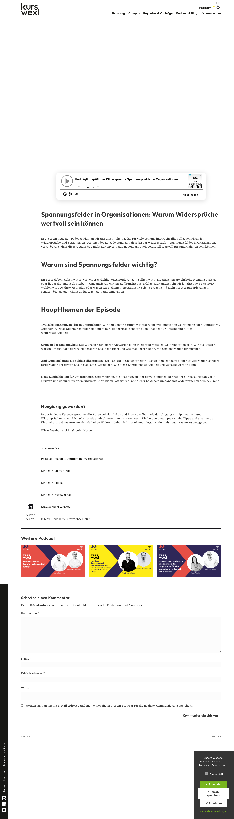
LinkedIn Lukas (52, 482)
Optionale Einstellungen (213, 811)
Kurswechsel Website (56, 507)
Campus (134, 13)
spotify (4, 798)
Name (26, 658)
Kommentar (30, 613)
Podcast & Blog (187, 13)
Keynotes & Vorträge (158, 13)
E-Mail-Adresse (33, 673)
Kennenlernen (211, 13)
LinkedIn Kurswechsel (56, 494)
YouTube (4, 810)
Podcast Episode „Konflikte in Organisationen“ (73, 458)
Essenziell (214, 774)
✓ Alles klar (214, 784)
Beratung (118, 13)
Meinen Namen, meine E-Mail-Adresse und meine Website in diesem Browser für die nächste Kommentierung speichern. (110, 705)
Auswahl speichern (214, 793)
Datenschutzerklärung (4, 755)
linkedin (4, 804)
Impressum (4, 775)
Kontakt (4, 788)
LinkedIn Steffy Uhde (56, 470)
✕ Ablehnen (214, 803)
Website (26, 688)
